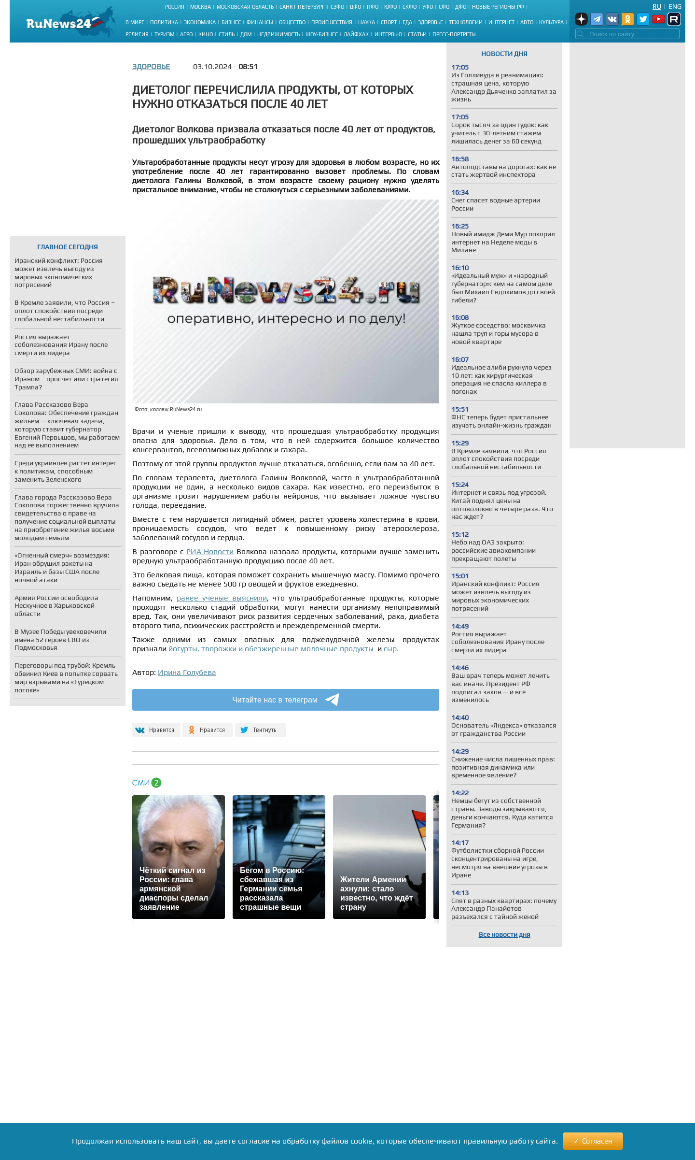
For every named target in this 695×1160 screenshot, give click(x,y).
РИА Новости (210, 551)
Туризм (164, 34)
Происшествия (331, 22)
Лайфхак (356, 34)
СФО (444, 7)
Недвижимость (278, 34)
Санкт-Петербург (302, 7)
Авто (526, 22)
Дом (245, 34)
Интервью (388, 34)
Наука (366, 22)
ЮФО (390, 7)
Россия (174, 7)
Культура (551, 22)
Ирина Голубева (187, 672)
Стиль (227, 34)
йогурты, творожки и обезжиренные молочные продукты (271, 648)
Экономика (200, 22)
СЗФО (337, 7)
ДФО (460, 7)
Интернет (501, 22)
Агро (186, 34)
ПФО (372, 7)
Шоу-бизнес (322, 34)
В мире (134, 22)
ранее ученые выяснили (222, 597)
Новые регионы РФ (498, 7)
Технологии (466, 22)
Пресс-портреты (454, 34)
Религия (137, 34)
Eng (674, 6)
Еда (407, 22)
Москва (200, 7)
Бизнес (231, 22)
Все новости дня (504, 934)
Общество (292, 22)
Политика (164, 22)
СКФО (410, 7)
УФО (427, 7)
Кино (205, 34)
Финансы (260, 22)
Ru (657, 6)
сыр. (391, 648)
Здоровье (430, 22)
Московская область (245, 7)
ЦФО (355, 7)
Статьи (417, 34)
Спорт (389, 22)
